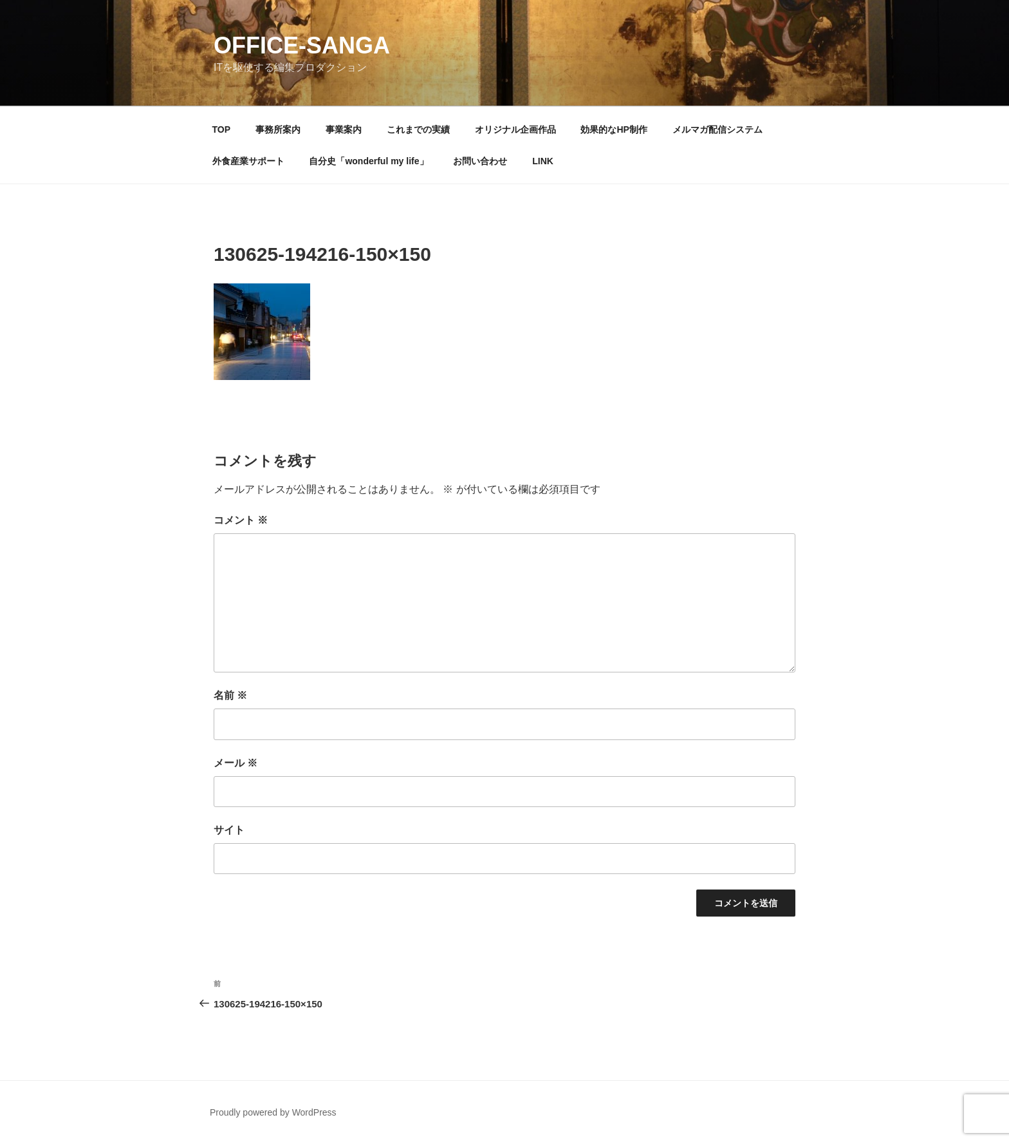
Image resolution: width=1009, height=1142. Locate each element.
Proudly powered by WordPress (273, 1112)
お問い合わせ (480, 161)
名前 (230, 695)
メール (235, 762)
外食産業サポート (248, 161)
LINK (542, 161)
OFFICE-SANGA (302, 45)
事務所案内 (278, 129)
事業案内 (344, 129)
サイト (229, 829)
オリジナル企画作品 (515, 129)
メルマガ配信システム (717, 129)
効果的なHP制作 (613, 129)
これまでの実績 (418, 129)
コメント (241, 520)
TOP (221, 129)
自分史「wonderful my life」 (368, 161)
